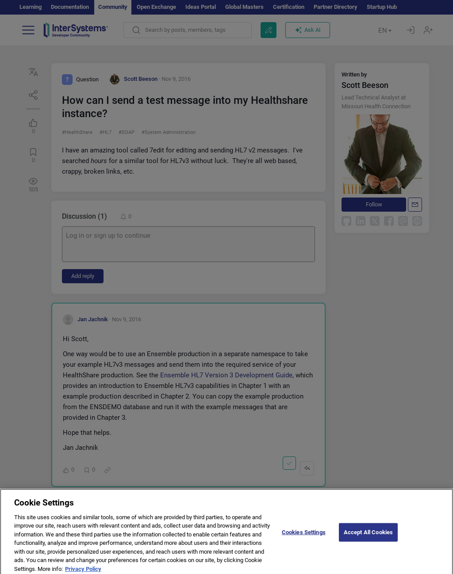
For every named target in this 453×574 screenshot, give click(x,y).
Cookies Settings (304, 536)
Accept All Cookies (368, 536)
